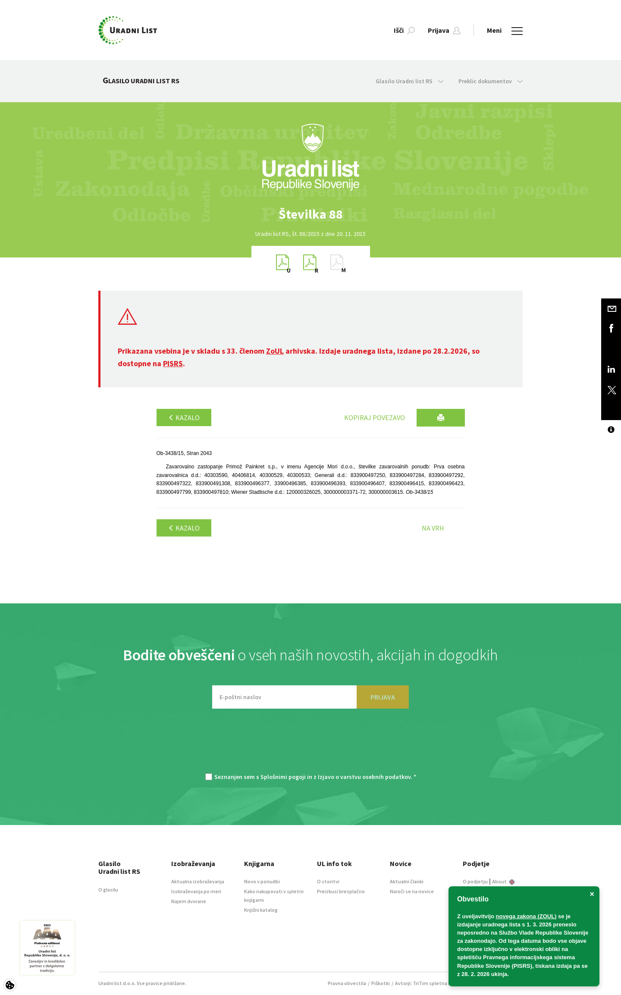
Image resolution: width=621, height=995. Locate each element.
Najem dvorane (188, 901)
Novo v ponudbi (262, 881)
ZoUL (275, 351)
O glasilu (108, 889)
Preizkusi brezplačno (341, 891)
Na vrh (433, 528)
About (503, 881)
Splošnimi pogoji (283, 777)
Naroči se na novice (412, 891)
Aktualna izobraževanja (197, 881)
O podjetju (475, 881)
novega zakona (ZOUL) (526, 916)
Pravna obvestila (347, 983)
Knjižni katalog (261, 910)
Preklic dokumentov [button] (490, 81)
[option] (310, 214)
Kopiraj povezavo (374, 417)
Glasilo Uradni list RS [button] (409, 81)
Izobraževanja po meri (196, 891)
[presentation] (310, 745)
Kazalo (184, 417)
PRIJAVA (382, 697)
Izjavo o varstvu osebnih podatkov (364, 777)
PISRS (173, 363)
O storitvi (328, 881)
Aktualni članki (406, 881)
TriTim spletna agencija (440, 983)
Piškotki (380, 983)
